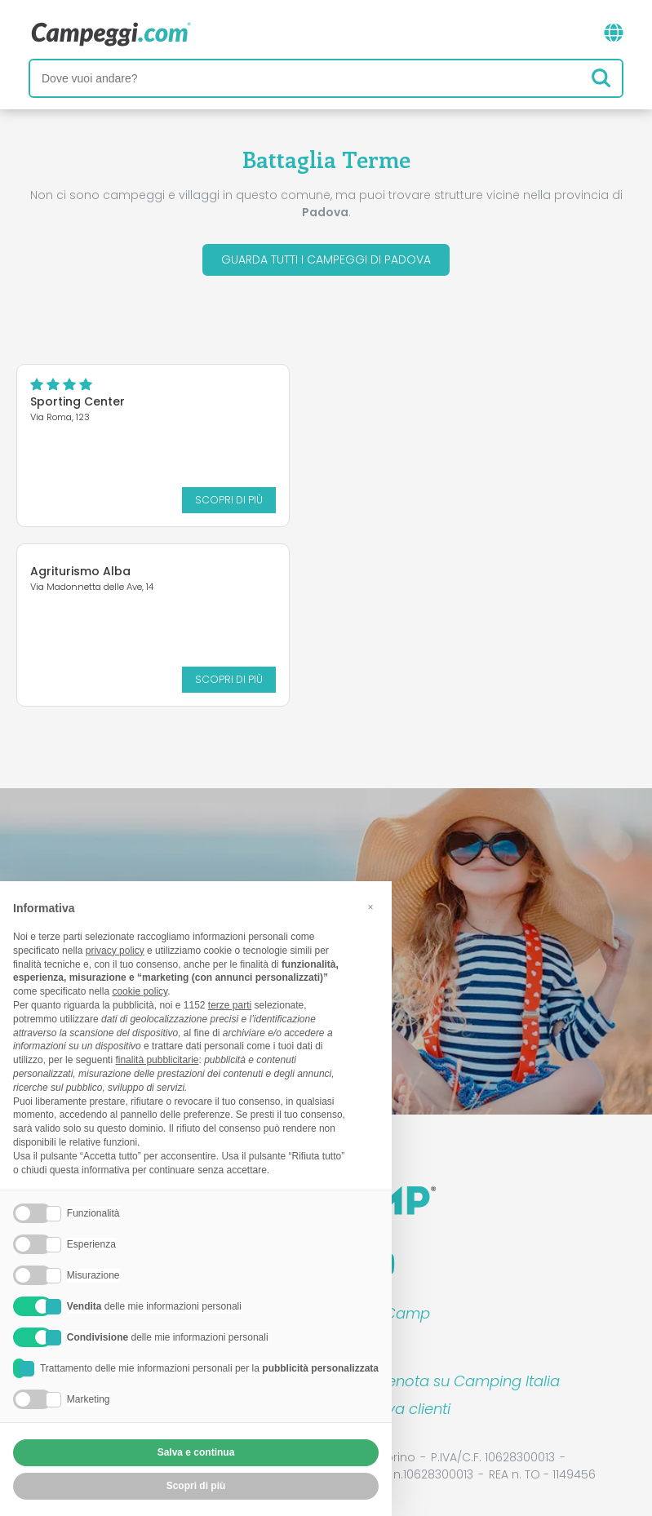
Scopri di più (229, 500)
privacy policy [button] (115, 950)
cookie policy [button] (139, 991)
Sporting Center (77, 401)
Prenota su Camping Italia (466, 1381)
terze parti (229, 1005)
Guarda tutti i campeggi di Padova (326, 259)
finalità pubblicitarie (156, 1060)
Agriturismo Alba (80, 571)
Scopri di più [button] (196, 1486)
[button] (370, 907)
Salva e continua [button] (196, 1452)
